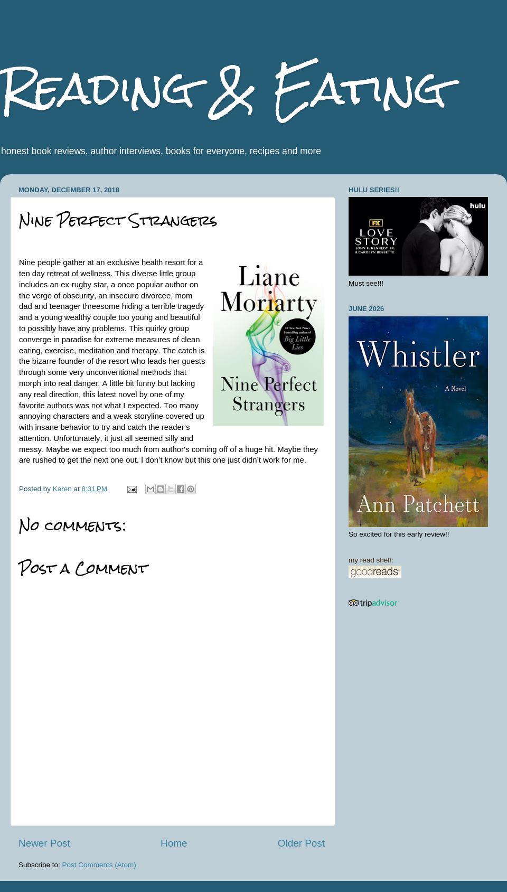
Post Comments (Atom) (99, 865)
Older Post (301, 843)
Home (174, 843)
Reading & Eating (223, 88)
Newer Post (44, 843)
